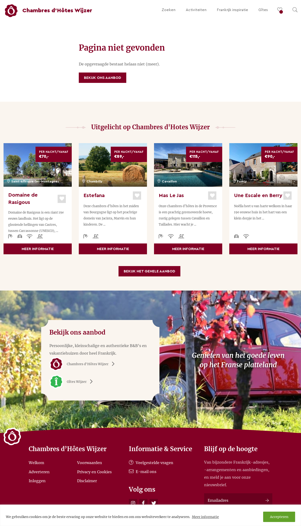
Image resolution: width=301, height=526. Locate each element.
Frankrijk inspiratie (232, 10)
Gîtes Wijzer (72, 382)
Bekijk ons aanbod (102, 78)
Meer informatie (205, 517)
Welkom (36, 462)
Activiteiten (196, 10)
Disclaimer (87, 480)
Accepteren (279, 517)
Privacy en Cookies (94, 471)
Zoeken (168, 10)
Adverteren (39, 471)
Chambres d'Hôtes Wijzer (83, 364)
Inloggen (37, 480)
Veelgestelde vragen (151, 462)
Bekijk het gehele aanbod (149, 271)
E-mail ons (142, 471)
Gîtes (263, 10)
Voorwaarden (89, 462)
